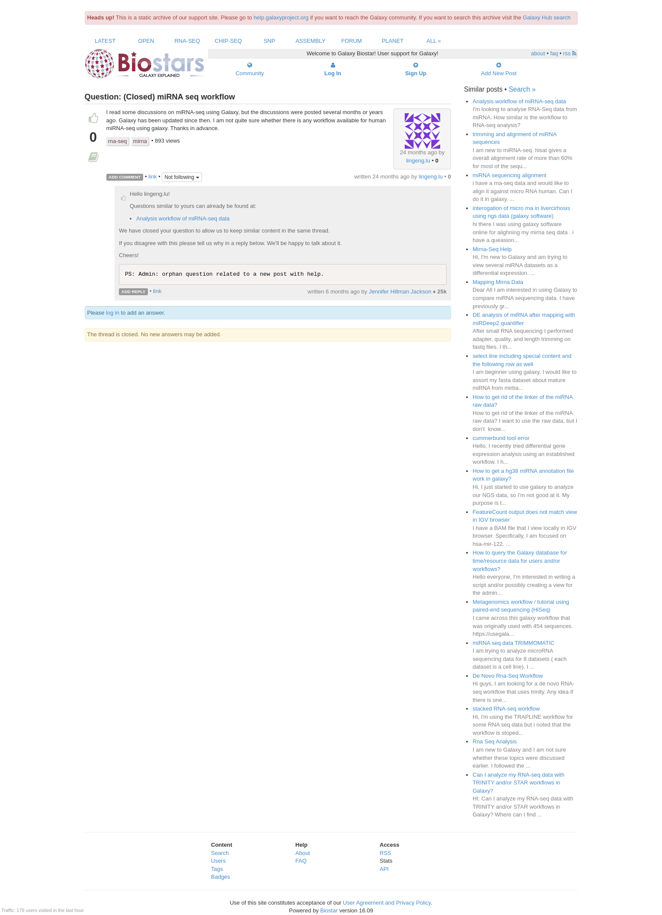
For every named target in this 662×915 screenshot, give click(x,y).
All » (433, 41)
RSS (385, 853)
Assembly (310, 41)
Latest (105, 41)
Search (220, 853)
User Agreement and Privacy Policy (387, 902)
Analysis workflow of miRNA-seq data (183, 218)
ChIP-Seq (228, 41)
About (302, 853)
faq (554, 53)
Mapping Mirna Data (498, 282)
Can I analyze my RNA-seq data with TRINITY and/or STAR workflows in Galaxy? (518, 783)
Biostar (329, 910)
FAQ (301, 861)
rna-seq (117, 141)
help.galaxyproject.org (280, 17)
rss (569, 53)
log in (112, 312)
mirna (140, 141)
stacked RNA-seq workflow (506, 708)
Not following (181, 177)
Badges (220, 877)
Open (146, 41)
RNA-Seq (187, 41)
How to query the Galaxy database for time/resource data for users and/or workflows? (520, 560)
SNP (269, 41)
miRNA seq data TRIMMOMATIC (514, 643)
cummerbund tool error (501, 438)
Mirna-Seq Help (492, 249)
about (538, 53)
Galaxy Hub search (547, 17)
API (384, 869)
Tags (217, 869)
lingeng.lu (418, 160)
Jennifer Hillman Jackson (400, 291)
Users (218, 861)
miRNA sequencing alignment (510, 175)
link (152, 176)
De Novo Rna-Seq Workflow (508, 676)
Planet (393, 41)
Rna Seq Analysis (495, 741)
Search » (521, 89)
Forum (351, 41)
